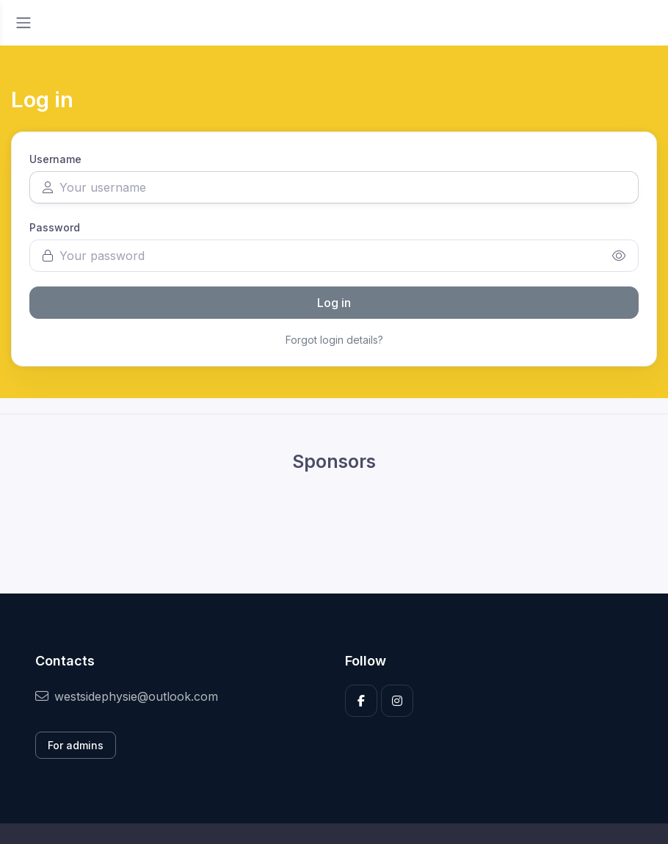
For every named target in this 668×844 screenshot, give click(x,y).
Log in (334, 302)
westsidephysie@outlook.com (126, 696)
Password (54, 227)
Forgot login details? (334, 339)
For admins (76, 745)
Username (55, 159)
